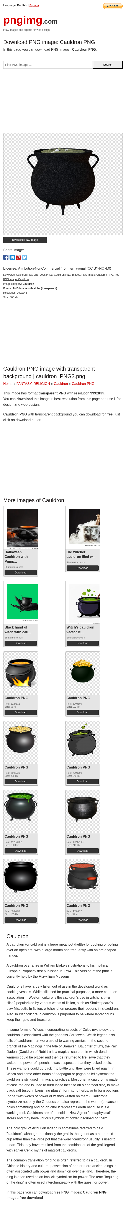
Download (20, 572)
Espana (34, 5)
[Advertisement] (63, 102)
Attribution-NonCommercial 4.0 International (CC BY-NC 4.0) (64, 268)
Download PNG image (25, 239)
